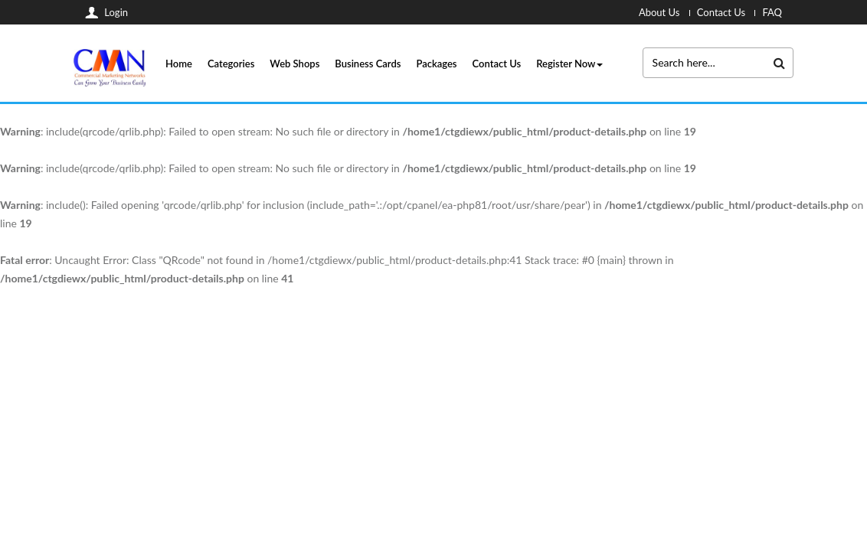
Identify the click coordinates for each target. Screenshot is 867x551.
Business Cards (368, 63)
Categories (231, 63)
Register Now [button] (569, 63)
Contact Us (497, 63)
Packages (436, 63)
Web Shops (294, 63)
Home (178, 63)
